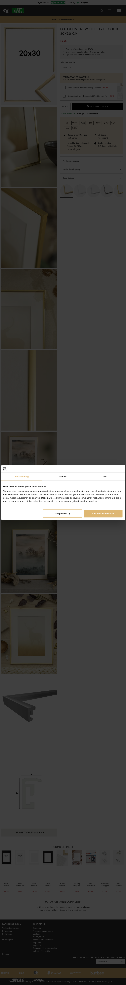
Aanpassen (62, 513)
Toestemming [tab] (22, 476)
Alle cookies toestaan (103, 513)
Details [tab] (63, 476)
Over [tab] (104, 476)
